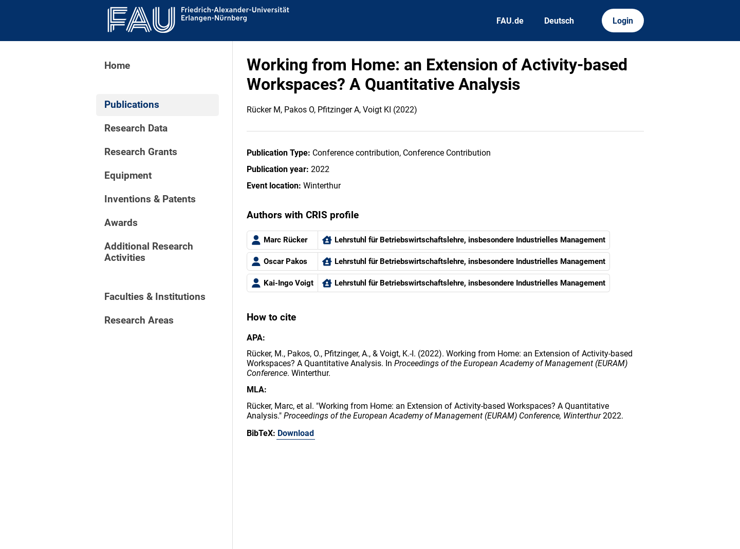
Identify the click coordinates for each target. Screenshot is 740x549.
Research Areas (139, 320)
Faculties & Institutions (155, 296)
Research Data (136, 128)
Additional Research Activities (148, 252)
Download (296, 433)
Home (117, 65)
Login (623, 21)
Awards (121, 223)
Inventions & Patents (150, 199)
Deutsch (559, 21)
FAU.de (510, 21)
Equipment (128, 175)
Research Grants (140, 152)
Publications (131, 104)
